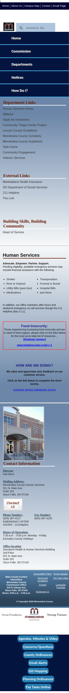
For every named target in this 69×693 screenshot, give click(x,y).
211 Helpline (11, 192)
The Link (8, 198)
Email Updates (61, 574)
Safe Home (10, 146)
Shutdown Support (34, 339)
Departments (21, 64)
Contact (46, 5)
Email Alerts (38, 663)
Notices (17, 77)
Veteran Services (14, 157)
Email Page (59, 5)
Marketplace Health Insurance (22, 181)
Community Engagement (19, 152)
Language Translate (61, 586)
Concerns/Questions (38, 647)
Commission (21, 51)
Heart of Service (13, 232)
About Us (16, 5)
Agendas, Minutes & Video (38, 639)
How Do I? (19, 90)
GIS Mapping (38, 671)
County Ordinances (38, 655)
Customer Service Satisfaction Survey (34, 389)
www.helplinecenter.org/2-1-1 (34, 345)
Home (5, 5)
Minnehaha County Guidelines (22, 141)
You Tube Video (60, 578)
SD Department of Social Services (25, 187)
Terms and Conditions (42, 579)
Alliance (8, 114)
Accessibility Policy (42, 574)
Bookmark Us (42, 592)
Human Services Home (18, 108)
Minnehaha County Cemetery (22, 136)
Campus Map (31, 5)
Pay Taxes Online (38, 687)
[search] (35, 28)
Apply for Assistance (16, 119)
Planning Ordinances (38, 679)
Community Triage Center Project (24, 125)
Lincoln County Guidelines (20, 130)
